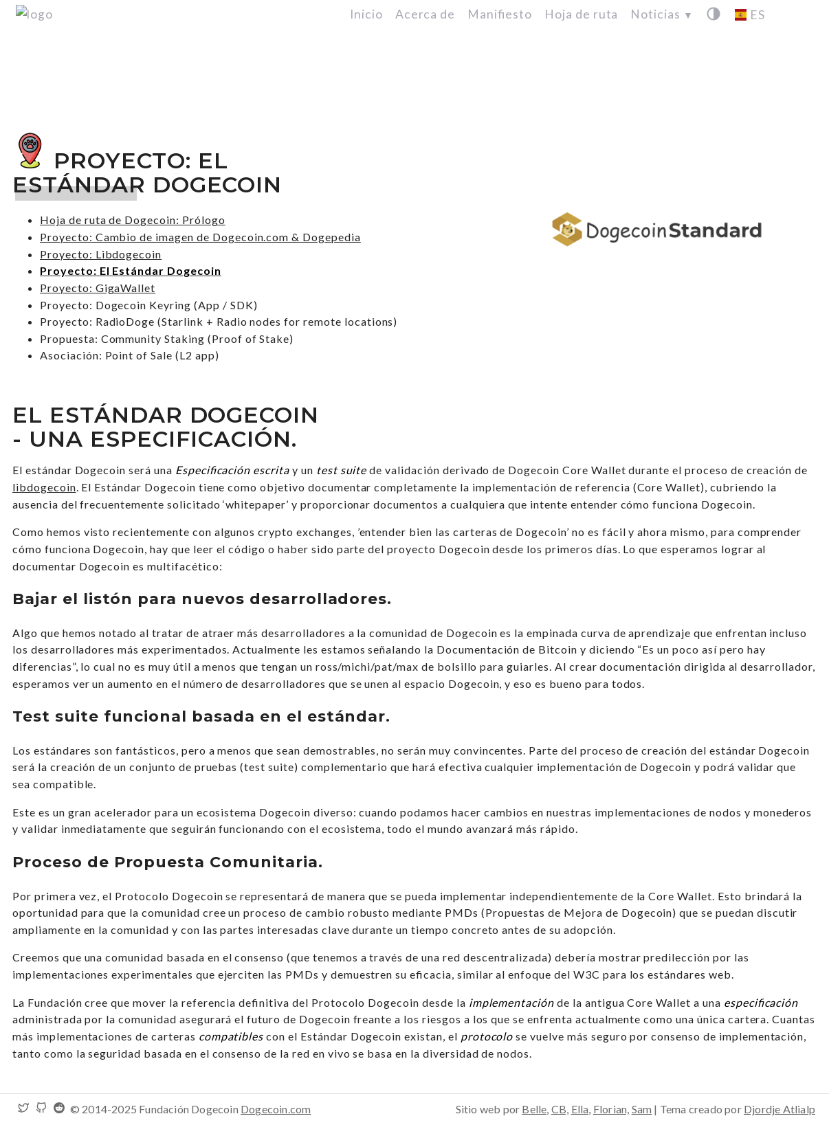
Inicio (366, 14)
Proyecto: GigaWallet (97, 287)
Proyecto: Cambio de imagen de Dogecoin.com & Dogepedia (200, 236)
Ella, (581, 1108)
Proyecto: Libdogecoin (101, 253)
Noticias (662, 14)
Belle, (535, 1108)
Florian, (611, 1108)
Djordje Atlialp (779, 1108)
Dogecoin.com (276, 1108)
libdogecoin (44, 486)
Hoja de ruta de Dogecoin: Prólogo (132, 219)
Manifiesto (499, 14)
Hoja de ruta (581, 14)
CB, (560, 1108)
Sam (642, 1108)
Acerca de (425, 14)
